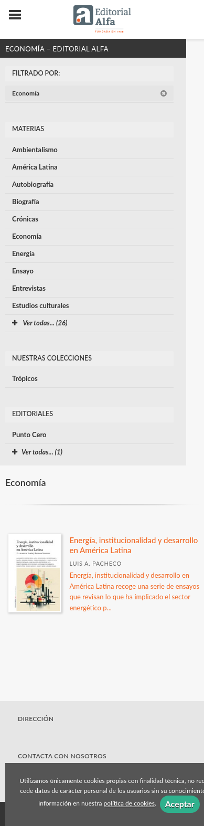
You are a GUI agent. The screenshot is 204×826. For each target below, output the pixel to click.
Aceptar (180, 804)
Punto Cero (29, 434)
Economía (89, 93)
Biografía (25, 201)
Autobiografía (32, 184)
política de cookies (129, 804)
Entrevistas (29, 288)
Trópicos (25, 378)
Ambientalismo (35, 149)
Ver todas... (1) (37, 452)
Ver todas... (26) (39, 323)
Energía (23, 253)
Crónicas (25, 219)
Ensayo (23, 271)
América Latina (35, 167)
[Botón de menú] (19, 15)
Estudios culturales (40, 305)
